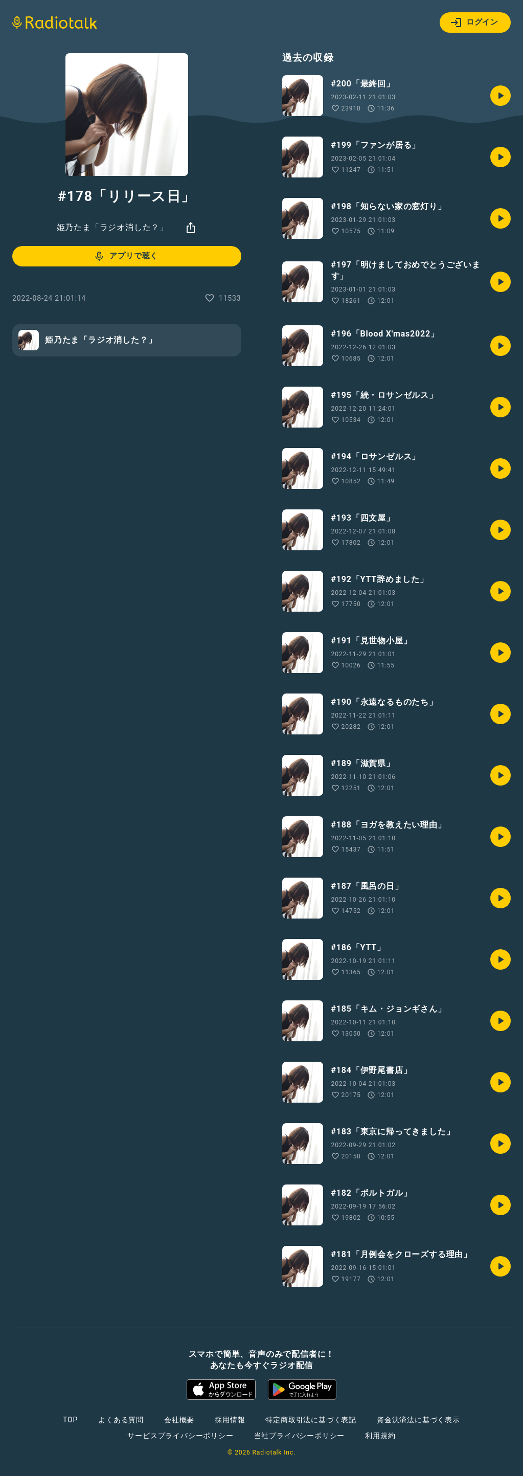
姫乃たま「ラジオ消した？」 (112, 227)
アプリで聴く (125, 256)
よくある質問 (121, 1420)
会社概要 (179, 1420)
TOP (70, 1420)
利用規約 (380, 1436)
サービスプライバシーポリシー (180, 1436)
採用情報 (230, 1420)
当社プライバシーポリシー (299, 1436)
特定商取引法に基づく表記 (310, 1420)
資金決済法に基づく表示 (418, 1420)
